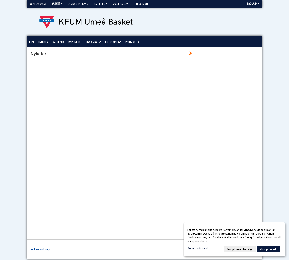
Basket (57, 3)
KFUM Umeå (38, 3)
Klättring (100, 3)
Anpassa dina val (197, 248)
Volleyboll (120, 3)
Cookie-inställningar (40, 249)
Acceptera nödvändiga (239, 249)
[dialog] (234, 239)
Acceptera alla (268, 249)
